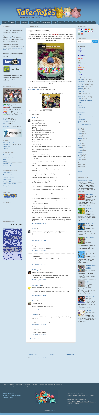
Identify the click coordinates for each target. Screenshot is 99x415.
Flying (79, 142)
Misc (37, 23)
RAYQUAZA (88, 251)
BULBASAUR (89, 208)
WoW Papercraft (7, 172)
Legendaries (81, 116)
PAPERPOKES (36, 285)
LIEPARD (88, 310)
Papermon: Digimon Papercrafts (12, 175)
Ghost (79, 143)
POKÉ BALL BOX (90, 296)
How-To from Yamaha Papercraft (12, 395)
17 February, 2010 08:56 (39, 250)
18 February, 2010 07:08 (39, 295)
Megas (80, 110)
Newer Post (32, 354)
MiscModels (46, 23)
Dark (79, 131)
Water (79, 159)
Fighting (80, 138)
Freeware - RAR (7, 163)
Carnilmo (35, 314)
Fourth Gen (81, 84)
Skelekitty (35, 270)
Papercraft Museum (8, 188)
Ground (80, 147)
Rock (79, 156)
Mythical (80, 117)
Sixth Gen (80, 88)
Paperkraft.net (7, 179)
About (12, 23)
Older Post (70, 354)
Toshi (4, 118)
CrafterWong (6, 126)
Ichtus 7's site (7, 181)
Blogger (53, 410)
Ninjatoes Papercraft (8, 177)
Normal (80, 150)
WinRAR (5, 159)
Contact (24, 23)
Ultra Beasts (81, 119)
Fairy (79, 136)
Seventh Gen (81, 90)
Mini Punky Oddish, (34, 89)
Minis (79, 98)
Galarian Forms (82, 107)
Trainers (80, 123)
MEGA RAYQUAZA (88, 281)
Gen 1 (61, 23)
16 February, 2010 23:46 (39, 240)
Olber (4, 123)
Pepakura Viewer (8, 155)
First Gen (80, 79)
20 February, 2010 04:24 (39, 334)
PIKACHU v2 (89, 223)
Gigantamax (81, 112)
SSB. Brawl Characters (84, 124)
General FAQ (6, 144)
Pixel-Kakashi (81, 64)
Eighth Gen (81, 91)
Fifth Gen (80, 86)
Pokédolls (80, 97)
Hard (79, 52)
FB (18, 23)
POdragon (81, 67)
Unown (80, 121)
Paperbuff (80, 71)
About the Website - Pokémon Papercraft (90, 267)
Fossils (80, 114)
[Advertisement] (50, 348)
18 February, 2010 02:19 (39, 279)
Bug (79, 130)
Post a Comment (35, 338)
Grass (79, 145)
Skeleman (6, 119)
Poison (80, 152)
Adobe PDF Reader (8, 157)
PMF (33, 118)
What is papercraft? (8, 393)
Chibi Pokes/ (81, 100)
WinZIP (5, 161)
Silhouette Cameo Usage (10, 143)
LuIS (4, 125)
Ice (79, 149)
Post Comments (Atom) (42, 358)
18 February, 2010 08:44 (39, 309)
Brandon (80, 58)
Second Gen (81, 81)
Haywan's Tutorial (8, 397)
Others (80, 74)
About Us (5, 148)
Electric (80, 135)
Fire (79, 140)
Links (31, 23)
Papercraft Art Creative (9, 183)
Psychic (80, 154)
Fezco (34, 301)
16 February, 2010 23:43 (39, 223)
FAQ (54, 23)
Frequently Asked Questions (85, 180)
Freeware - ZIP (7, 165)
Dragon (80, 133)
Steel (79, 157)
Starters (80, 105)
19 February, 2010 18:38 (39, 324)
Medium (80, 50)
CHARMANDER (89, 237)
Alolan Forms (81, 109)
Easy (79, 48)
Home (5, 23)
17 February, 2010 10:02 (39, 264)
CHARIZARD (89, 194)
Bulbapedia (6, 185)
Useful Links (6, 146)
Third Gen (80, 83)
